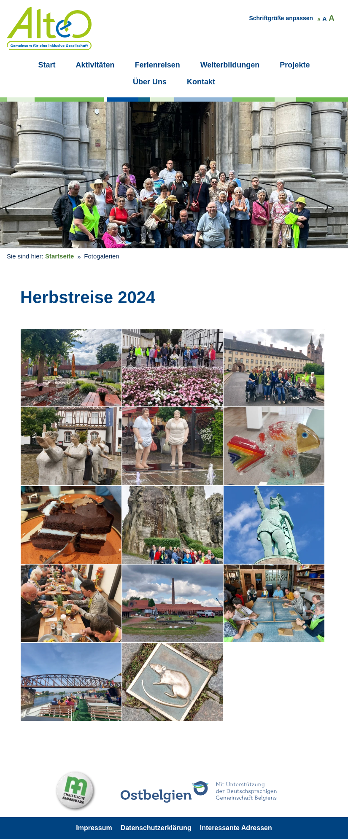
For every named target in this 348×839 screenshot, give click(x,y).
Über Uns (150, 82)
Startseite (59, 256)
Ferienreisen (157, 65)
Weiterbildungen (230, 65)
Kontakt (201, 82)
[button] (71, 367)
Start (47, 65)
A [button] (319, 19)
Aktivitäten (95, 65)
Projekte (295, 65)
